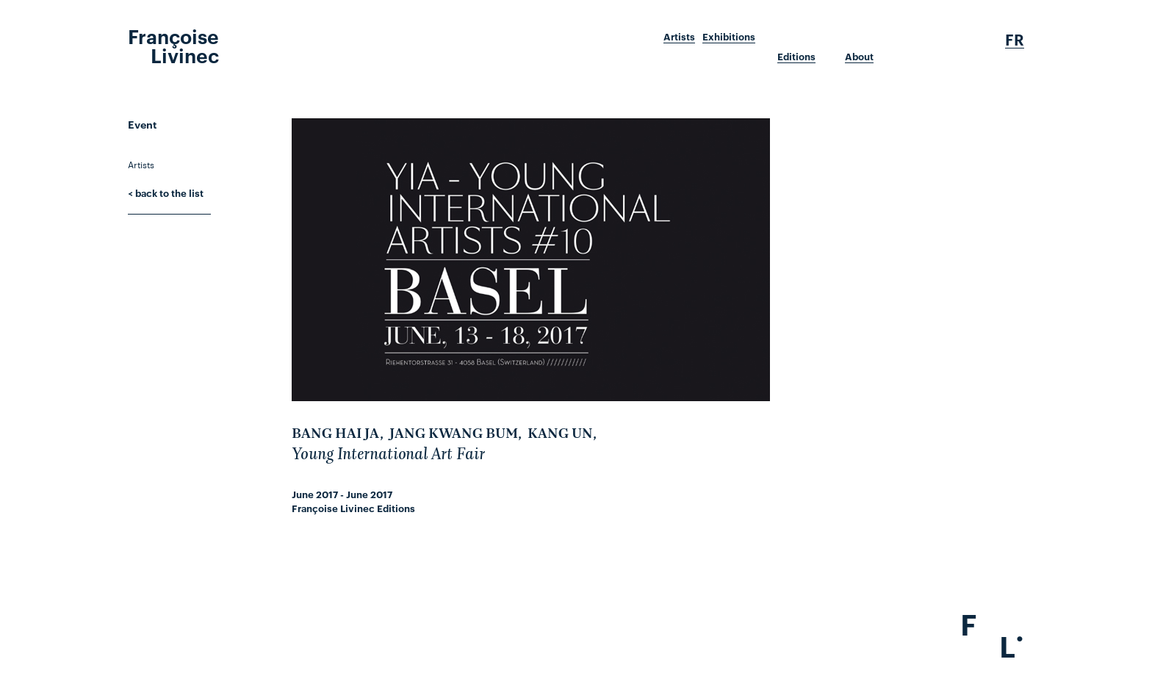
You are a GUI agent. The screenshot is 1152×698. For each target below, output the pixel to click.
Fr (1014, 39)
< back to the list (166, 192)
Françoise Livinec (173, 45)
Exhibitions (728, 37)
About (859, 56)
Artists (679, 37)
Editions (796, 56)
